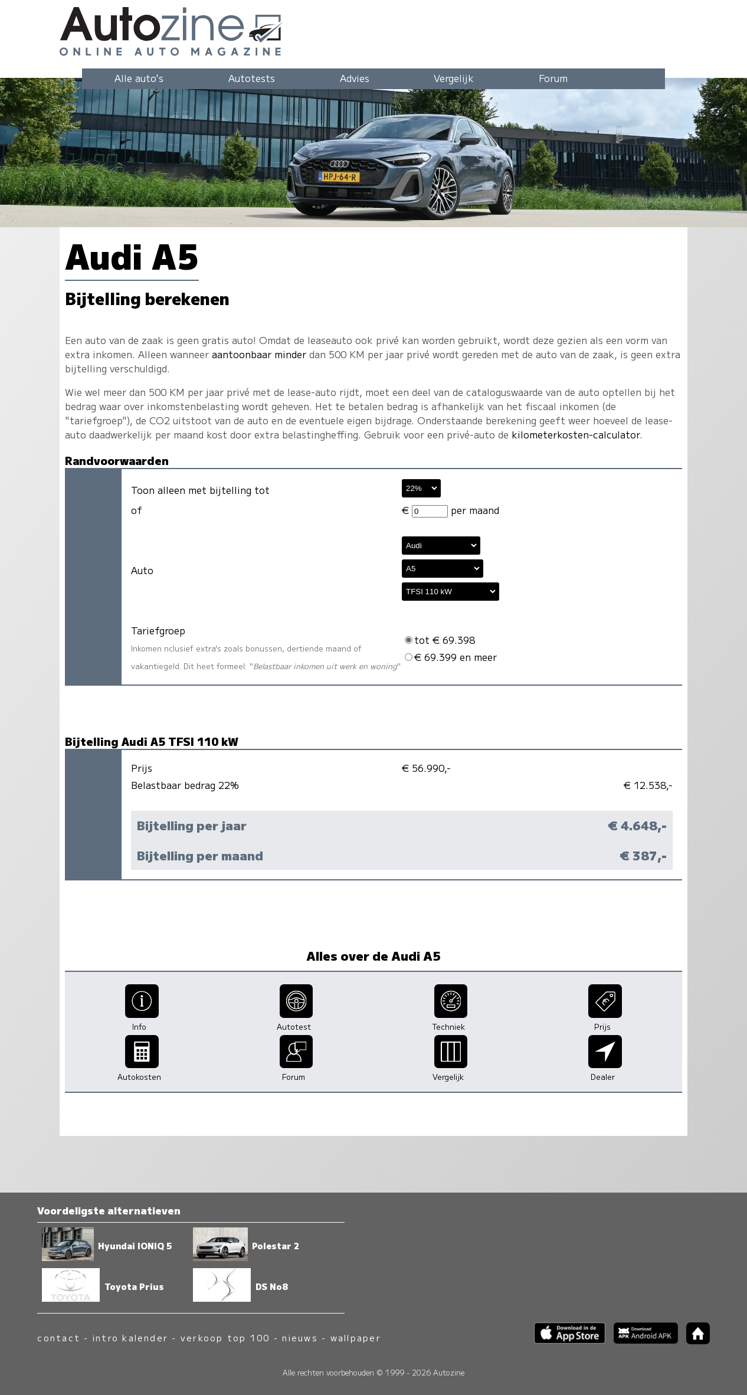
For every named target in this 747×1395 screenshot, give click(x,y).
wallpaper (355, 1337)
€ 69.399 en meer (451, 657)
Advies (354, 78)
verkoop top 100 (225, 1337)
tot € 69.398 (440, 640)
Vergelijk (454, 78)
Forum (553, 78)
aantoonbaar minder (259, 354)
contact (58, 1337)
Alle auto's (138, 78)
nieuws (299, 1337)
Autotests (251, 78)
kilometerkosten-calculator (576, 434)
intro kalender (130, 1337)
